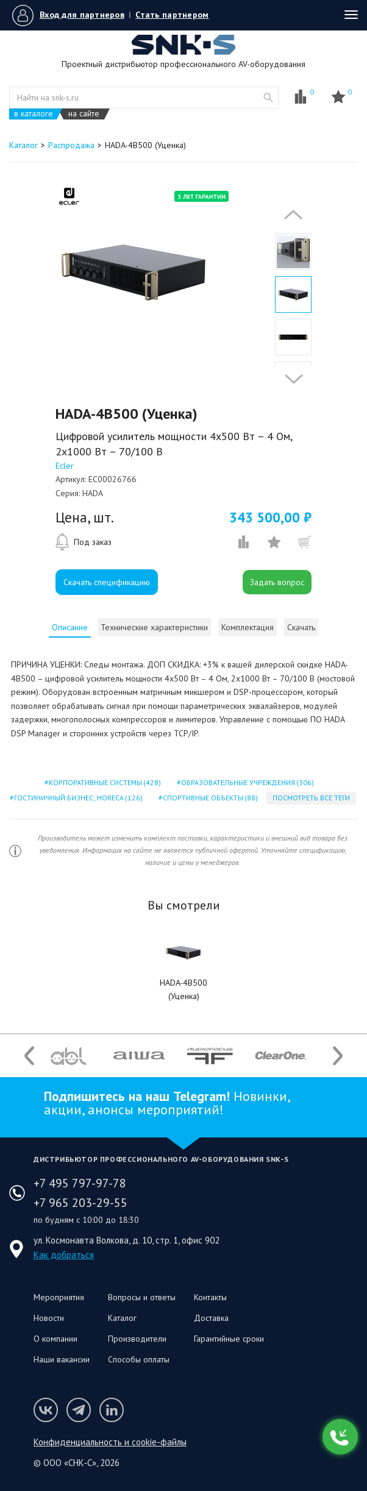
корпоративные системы (104, 782)
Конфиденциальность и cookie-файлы (110, 1442)
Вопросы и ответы (142, 1297)
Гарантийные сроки (229, 1338)
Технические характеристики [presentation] (154, 627)
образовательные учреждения (246, 782)
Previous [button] (290, 214)
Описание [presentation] (70, 627)
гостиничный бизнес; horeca (77, 797)
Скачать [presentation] (301, 627)
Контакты (210, 1297)
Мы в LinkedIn (111, 1410)
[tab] (70, 627)
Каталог (122, 1317)
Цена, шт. (84, 517)
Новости (49, 1317)
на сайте (83, 114)
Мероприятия (59, 1297)
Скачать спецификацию (106, 582)
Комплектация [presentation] (247, 627)
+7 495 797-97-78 (80, 1183)
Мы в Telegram (78, 1410)
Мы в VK (46, 1410)
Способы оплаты (138, 1359)
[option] (134, 272)
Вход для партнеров (82, 14)
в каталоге (33, 114)
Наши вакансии (62, 1359)
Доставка (211, 1317)
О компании (55, 1338)
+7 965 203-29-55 (80, 1203)
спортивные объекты (209, 797)
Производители (137, 1338)
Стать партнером (171, 14)
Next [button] (291, 379)
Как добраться (64, 1255)
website (268, 97)
